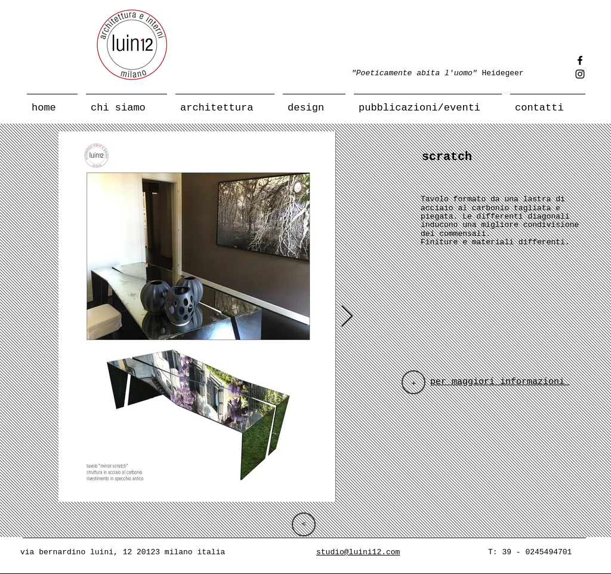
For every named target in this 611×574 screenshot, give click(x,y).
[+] (413, 382)
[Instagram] (580, 74)
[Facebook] (580, 60)
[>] (304, 524)
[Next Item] (347, 317)
